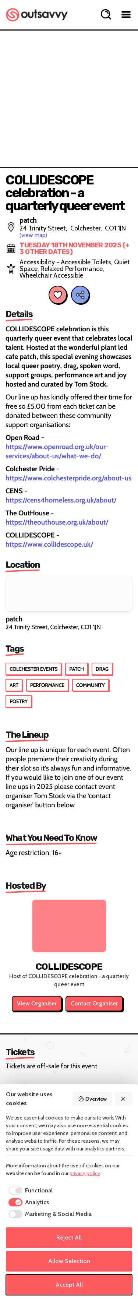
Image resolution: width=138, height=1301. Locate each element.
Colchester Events (33, 669)
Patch (76, 669)
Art (14, 685)
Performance (47, 685)
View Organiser (37, 1003)
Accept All (69, 1284)
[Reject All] (123, 1099)
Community (90, 685)
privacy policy (85, 1173)
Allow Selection (69, 1261)
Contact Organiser (94, 1003)
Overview (92, 1099)
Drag (102, 669)
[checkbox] (29, 1190)
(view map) (33, 235)
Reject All (69, 1237)
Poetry (19, 701)
